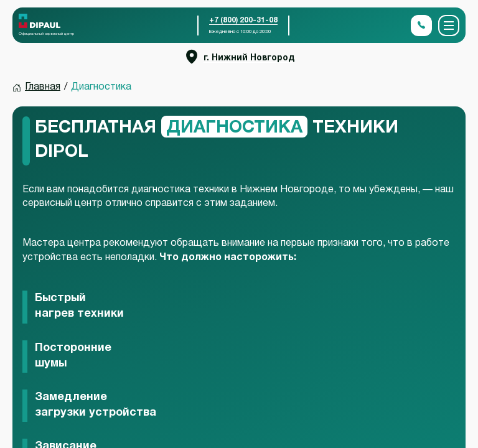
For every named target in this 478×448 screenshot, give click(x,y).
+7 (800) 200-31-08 (243, 20)
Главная (42, 87)
